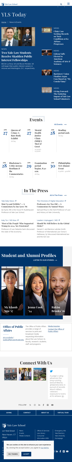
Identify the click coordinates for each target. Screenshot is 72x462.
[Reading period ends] (60, 140)
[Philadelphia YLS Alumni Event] (60, 170)
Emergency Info (60, 431)
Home (3, 22)
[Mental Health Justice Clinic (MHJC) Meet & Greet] (36, 140)
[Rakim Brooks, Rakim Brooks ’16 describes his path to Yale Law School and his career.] (60, 291)
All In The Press (56, 195)
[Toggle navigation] (68, 4)
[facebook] (43, 405)
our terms (45, 448)
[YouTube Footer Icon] (67, 451)
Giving (9, 413)
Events (21, 433)
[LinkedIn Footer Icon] (57, 451)
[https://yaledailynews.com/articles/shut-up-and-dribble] (18, 207)
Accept (26, 454)
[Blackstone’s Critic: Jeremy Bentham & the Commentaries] (12, 170)
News (21, 431)
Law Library (41, 433)
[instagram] (35, 405)
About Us (45, 413)
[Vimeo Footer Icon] (64, 451)
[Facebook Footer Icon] (60, 451)
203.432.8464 (8, 338)
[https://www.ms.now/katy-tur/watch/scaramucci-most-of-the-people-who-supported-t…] (18, 226)
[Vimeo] (48, 405)
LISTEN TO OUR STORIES (43, 260)
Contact (27, 413)
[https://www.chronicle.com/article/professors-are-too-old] (54, 207)
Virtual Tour (63, 413)
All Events (58, 124)
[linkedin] (39, 405)
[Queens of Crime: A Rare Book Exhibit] (12, 140)
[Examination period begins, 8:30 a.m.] (36, 170)
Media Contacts (24, 436)
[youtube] (52, 405)
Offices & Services (43, 431)
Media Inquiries (54, 326)
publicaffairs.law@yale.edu (13, 340)
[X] (30, 405)
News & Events (15, 22)
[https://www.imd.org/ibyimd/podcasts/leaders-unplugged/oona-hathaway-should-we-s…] (54, 229)
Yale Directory (59, 433)
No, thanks (13, 454)
